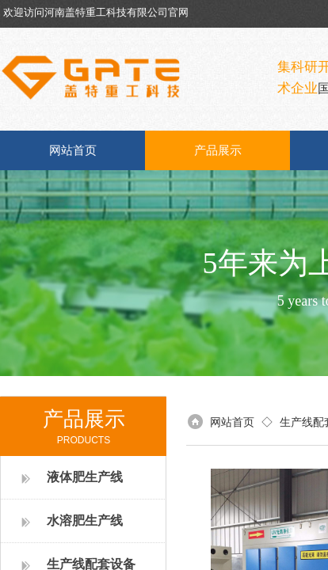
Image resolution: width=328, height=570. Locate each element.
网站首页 (73, 150)
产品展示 (218, 150)
